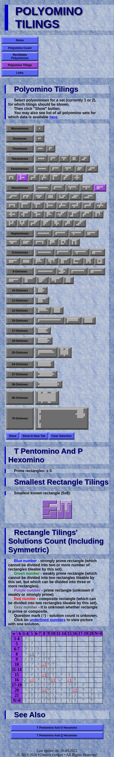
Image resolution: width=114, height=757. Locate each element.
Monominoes (19, 128)
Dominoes (20, 138)
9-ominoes (20, 271)
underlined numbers (48, 620)
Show (12, 436)
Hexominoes (19, 188)
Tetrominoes (19, 158)
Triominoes (19, 148)
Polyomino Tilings (20, 65)
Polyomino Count (19, 48)
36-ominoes (20, 384)
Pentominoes (19, 169)
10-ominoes (20, 290)
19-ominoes (20, 341)
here (53, 117)
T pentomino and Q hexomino (57, 735)
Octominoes (20, 252)
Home (20, 40)
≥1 (32, 654)
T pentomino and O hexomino (57, 727)
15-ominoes (20, 320)
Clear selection (61, 436)
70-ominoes (20, 418)
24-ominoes (20, 364)
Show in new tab (33, 436)
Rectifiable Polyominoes (20, 56)
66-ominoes (20, 397)
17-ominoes (20, 330)
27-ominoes (20, 374)
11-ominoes (20, 300)
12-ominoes (20, 310)
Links (19, 73)
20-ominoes (20, 352)
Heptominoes (20, 233)
